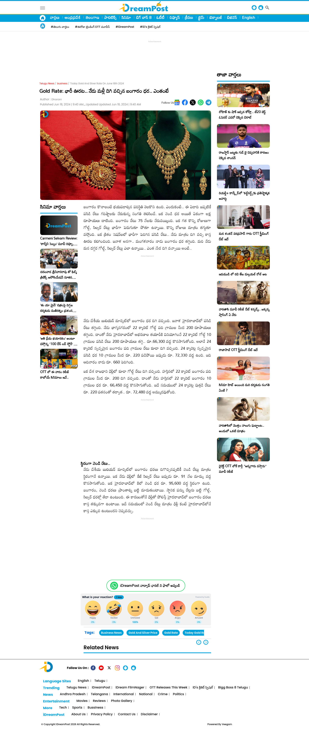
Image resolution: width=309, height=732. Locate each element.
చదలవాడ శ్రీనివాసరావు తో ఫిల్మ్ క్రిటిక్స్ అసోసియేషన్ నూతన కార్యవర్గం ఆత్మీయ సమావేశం (58, 274)
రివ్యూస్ (175, 17)
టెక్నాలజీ (215, 17)
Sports (77, 707)
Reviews (99, 701)
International (123, 694)
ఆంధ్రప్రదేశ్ (73, 17)
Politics (178, 694)
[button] (205, 642)
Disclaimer (149, 714)
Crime (163, 694)
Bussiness (95, 707)
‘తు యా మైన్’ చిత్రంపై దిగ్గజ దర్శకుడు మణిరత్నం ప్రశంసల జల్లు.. (57, 307)
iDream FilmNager (129, 687)
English (248, 17)
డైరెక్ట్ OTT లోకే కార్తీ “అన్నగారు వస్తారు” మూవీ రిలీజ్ (242, 469)
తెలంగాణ (92, 17)
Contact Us (127, 714)
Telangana (99, 694)
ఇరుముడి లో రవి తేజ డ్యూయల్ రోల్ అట (243, 274)
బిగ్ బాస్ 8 (143, 17)
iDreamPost (101, 687)
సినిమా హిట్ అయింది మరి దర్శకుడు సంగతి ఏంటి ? (244, 388)
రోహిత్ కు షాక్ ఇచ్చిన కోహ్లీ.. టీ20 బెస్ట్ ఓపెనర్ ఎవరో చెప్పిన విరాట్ (242, 115)
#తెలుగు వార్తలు (60, 27)
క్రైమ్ (201, 17)
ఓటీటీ (160, 17)
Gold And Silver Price (142, 633)
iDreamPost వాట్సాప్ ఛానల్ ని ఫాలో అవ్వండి (150, 585)
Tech (63, 707)
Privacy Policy (102, 714)
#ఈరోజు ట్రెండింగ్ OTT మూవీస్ (92, 27)
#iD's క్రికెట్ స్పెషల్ (150, 27)
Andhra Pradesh (73, 694)
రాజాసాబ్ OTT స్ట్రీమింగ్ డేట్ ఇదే (238, 349)
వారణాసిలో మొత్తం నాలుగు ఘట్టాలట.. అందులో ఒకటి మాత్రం (241, 428)
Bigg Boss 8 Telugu (233, 687)
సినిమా (126, 17)
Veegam (227, 724)
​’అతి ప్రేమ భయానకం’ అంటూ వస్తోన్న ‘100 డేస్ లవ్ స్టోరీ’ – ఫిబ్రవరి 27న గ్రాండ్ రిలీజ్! (58, 341)
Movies (81, 701)
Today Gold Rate (196, 633)
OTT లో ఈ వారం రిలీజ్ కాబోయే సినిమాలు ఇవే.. (54, 374)
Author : (51, 99)
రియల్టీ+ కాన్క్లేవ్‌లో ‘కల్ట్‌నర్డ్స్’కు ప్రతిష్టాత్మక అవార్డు (244, 196)
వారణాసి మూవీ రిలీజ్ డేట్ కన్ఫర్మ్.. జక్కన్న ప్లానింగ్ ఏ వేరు (244, 312)
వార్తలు (55, 17)
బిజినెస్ (232, 17)
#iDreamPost (125, 27)
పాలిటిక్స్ (110, 17)
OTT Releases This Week (168, 687)
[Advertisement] (154, 52)
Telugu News (46, 83)
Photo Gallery (121, 701)
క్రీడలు (189, 17)
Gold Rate (171, 633)
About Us (78, 714)
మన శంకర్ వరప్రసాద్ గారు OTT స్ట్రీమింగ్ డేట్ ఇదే (244, 236)
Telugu (99, 681)
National (146, 694)
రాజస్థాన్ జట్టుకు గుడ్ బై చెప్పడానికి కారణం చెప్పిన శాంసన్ (244, 155)
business (62, 83)
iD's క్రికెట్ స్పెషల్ (203, 687)
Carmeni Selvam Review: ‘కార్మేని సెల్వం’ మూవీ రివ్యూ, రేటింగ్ (58, 241)
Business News (111, 633)
